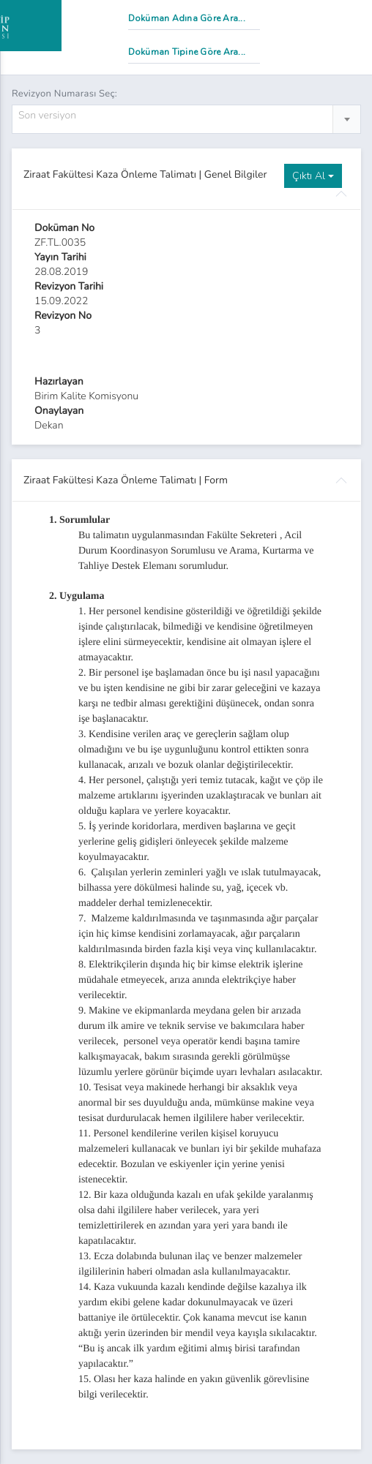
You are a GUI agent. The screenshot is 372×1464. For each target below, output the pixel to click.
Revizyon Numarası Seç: (64, 93)
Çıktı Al (313, 176)
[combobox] (186, 119)
